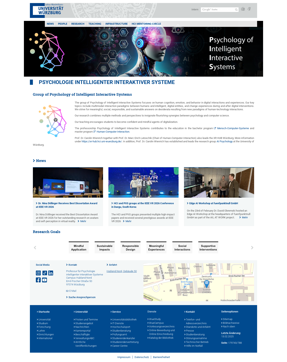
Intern (195, 9)
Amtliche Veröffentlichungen (85, 344)
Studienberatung (121, 331)
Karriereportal (82, 331)
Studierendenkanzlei (123, 338)
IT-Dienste (117, 323)
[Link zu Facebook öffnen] (38, 280)
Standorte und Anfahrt (197, 327)
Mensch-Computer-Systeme (233, 128)
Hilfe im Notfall (193, 346)
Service (116, 312)
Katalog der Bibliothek (160, 338)
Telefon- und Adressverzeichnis (195, 321)
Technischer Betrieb (196, 342)
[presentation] (68, 196)
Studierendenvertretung (125, 342)
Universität (44, 320)
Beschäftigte (82, 335)
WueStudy (154, 319)
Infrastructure (116, 23)
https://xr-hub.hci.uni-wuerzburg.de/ (102, 141)
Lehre (41, 331)
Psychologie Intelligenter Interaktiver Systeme (107, 82)
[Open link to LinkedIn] (51, 273)
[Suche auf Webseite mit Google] (220, 9)
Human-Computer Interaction (113, 131)
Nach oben (228, 327)
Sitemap (226, 319)
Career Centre (119, 346)
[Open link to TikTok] (45, 273)
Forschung (43, 327)
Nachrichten (81, 327)
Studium (42, 323)
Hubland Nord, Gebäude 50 (122, 271)
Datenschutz (142, 357)
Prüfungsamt (119, 335)
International (44, 338)
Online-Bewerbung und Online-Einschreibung (161, 332)
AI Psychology (225, 141)
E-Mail (72, 290)
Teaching (94, 23)
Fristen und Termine (86, 320)
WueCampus (155, 323)
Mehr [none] (83, 221)
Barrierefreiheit (161, 357)
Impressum (123, 357)
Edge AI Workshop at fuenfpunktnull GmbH (213, 203)
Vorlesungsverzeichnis (161, 327)
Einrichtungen (45, 335)
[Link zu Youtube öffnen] (45, 280)
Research (77, 23)
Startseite (43, 312)
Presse (189, 331)
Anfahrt (113, 264)
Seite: (224, 342)
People (62, 23)
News (50, 23)
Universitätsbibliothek (124, 320)
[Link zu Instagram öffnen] (38, 273)
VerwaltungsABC (84, 338)
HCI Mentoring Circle (146, 23)
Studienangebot (83, 323)
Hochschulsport (120, 327)
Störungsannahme (195, 338)
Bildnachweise (230, 323)
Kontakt (73, 264)
